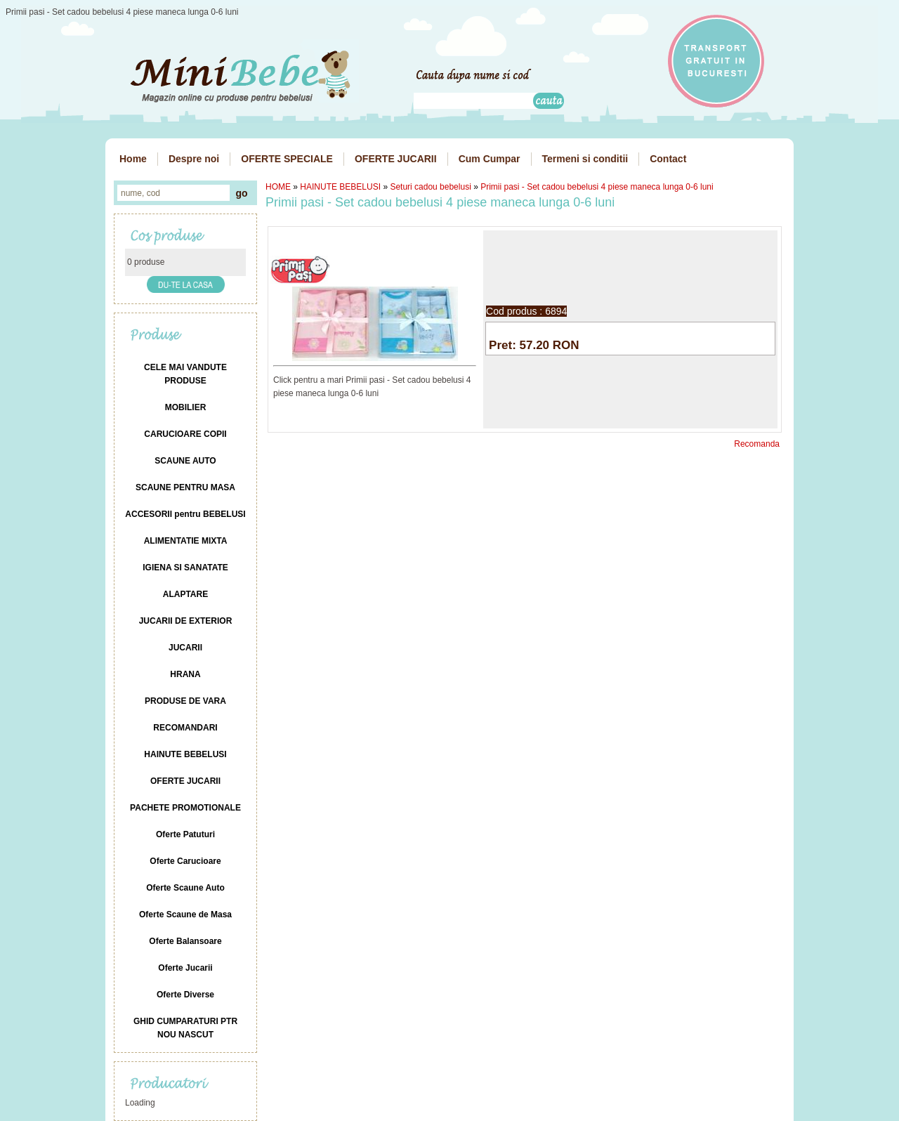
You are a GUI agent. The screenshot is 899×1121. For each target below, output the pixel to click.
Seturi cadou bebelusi (430, 187)
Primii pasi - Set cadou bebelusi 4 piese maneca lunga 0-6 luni (597, 187)
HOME (278, 187)
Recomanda (757, 444)
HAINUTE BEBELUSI (340, 187)
